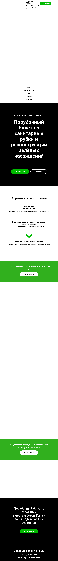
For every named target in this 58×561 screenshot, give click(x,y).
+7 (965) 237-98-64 (32, 6)
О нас (29, 93)
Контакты (29, 100)
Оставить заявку (45, 3)
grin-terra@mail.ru (32, 8)
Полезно (29, 96)
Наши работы (29, 90)
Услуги (29, 87)
